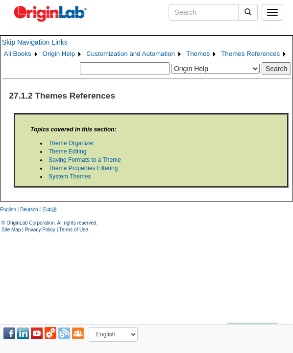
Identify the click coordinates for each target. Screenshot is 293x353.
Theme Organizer (71, 143)
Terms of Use (73, 229)
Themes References (250, 53)
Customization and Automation (130, 53)
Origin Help (59, 53)
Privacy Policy (40, 229)
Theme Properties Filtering (83, 168)
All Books (17, 53)
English (8, 209)
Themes (198, 53)
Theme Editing (67, 151)
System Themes (70, 176)
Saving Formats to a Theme (85, 159)
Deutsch (29, 209)
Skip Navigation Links (35, 42)
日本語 (49, 209)
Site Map (11, 229)
